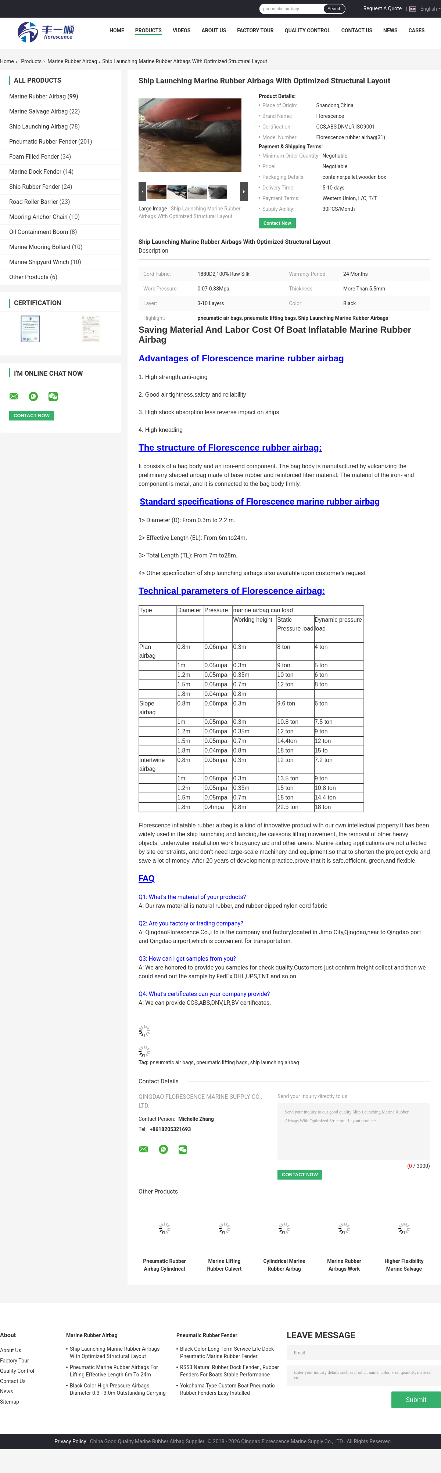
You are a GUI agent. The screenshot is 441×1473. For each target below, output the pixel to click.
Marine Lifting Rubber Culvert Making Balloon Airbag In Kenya (224, 1265)
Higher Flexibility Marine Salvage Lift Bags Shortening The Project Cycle (403, 1265)
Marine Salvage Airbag (38, 111)
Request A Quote (382, 8)
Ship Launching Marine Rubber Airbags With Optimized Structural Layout (115, 1352)
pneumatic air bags (172, 1062)
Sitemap (9, 1402)
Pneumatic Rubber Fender (43, 141)
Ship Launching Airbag (38, 126)
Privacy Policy (70, 1441)
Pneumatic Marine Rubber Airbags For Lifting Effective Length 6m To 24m (114, 1371)
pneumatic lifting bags (221, 1062)
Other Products (29, 277)
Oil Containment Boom (38, 231)
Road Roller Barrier (33, 201)
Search (334, 8)
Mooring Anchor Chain (38, 216)
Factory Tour (255, 30)
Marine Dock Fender (35, 171)
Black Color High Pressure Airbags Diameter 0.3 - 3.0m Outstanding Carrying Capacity (118, 1390)
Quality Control (307, 30)
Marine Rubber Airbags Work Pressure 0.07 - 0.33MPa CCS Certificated (344, 1265)
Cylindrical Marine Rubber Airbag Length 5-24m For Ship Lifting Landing (284, 1265)
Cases (417, 30)
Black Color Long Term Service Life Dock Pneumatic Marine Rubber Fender (227, 1352)
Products (148, 30)
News (390, 30)
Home (117, 30)
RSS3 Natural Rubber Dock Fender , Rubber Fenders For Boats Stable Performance (229, 1371)
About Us (213, 30)
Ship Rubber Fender (34, 186)
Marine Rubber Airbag (72, 61)
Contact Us (356, 30)
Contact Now (277, 223)
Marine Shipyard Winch (39, 262)
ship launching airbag (274, 1062)
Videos (182, 30)
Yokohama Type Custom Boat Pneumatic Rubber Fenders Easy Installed (227, 1389)
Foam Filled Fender (34, 156)
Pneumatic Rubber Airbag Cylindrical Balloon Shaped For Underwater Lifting (164, 1265)
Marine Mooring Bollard (39, 246)
